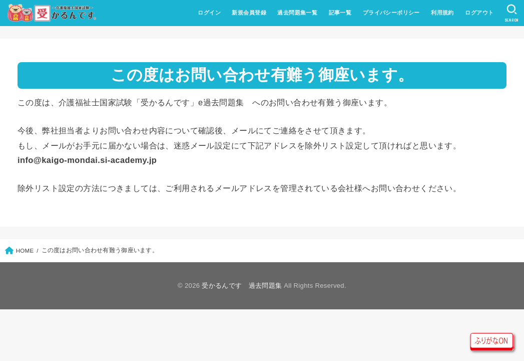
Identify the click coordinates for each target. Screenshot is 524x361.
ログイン (209, 13)
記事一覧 (340, 13)
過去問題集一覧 (297, 13)
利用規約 (442, 13)
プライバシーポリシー (391, 13)
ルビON (492, 341)
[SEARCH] (511, 13)
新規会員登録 (249, 13)
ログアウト (479, 13)
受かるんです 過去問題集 (242, 285)
